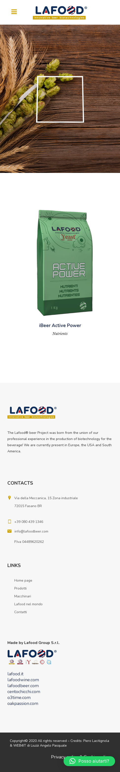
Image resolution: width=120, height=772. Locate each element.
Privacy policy (64, 757)
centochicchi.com (23, 692)
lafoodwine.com (23, 680)
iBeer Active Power (60, 325)
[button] (89, 761)
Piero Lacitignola (96, 740)
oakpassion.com (22, 703)
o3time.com (19, 697)
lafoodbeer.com (23, 686)
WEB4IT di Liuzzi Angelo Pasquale (40, 745)
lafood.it (15, 674)
